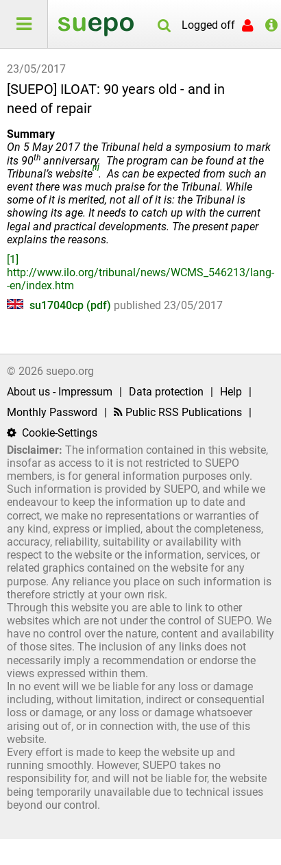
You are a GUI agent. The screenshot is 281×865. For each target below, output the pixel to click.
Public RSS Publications (178, 412)
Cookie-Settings (52, 432)
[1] (13, 259)
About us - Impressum (59, 391)
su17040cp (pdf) (60, 305)
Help (231, 391)
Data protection (166, 391)
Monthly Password (52, 412)
